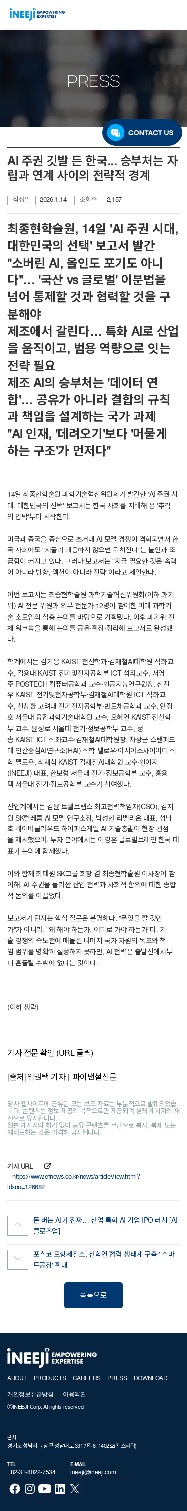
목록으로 (93, 1296)
